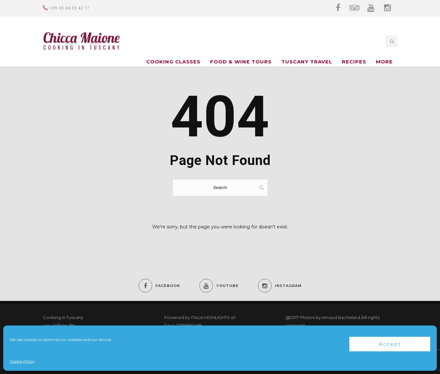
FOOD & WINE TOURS (241, 62)
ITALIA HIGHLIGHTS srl (213, 317)
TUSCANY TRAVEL (306, 62)
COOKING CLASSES (173, 62)
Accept (390, 344)
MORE (384, 62)
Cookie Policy (22, 361)
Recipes (354, 62)
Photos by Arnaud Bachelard (330, 317)
